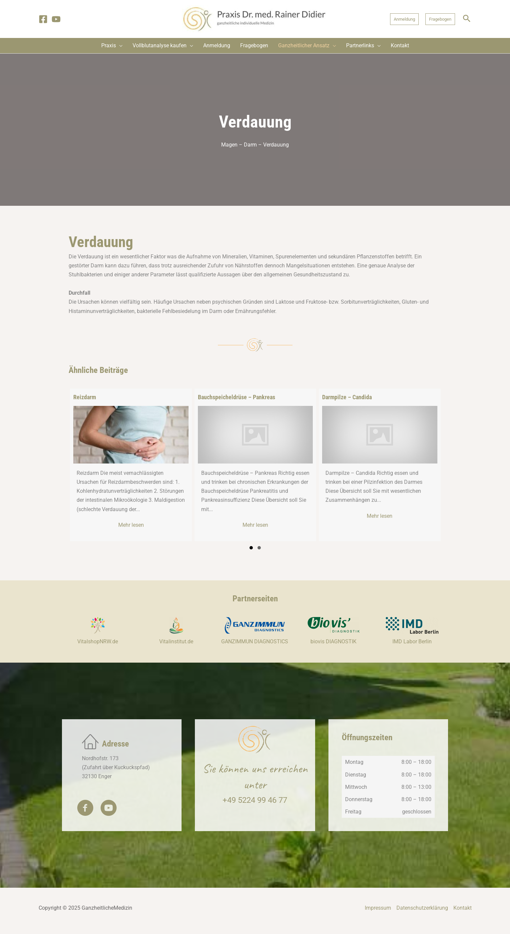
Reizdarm (84, 397)
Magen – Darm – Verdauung (255, 145)
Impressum (378, 914)
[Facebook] (43, 19)
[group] (131, 465)
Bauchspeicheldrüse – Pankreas (236, 397)
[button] (404, 19)
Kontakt (462, 914)
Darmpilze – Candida (347, 397)
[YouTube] (56, 19)
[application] (119, 45)
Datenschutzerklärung (422, 914)
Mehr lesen (149, 524)
